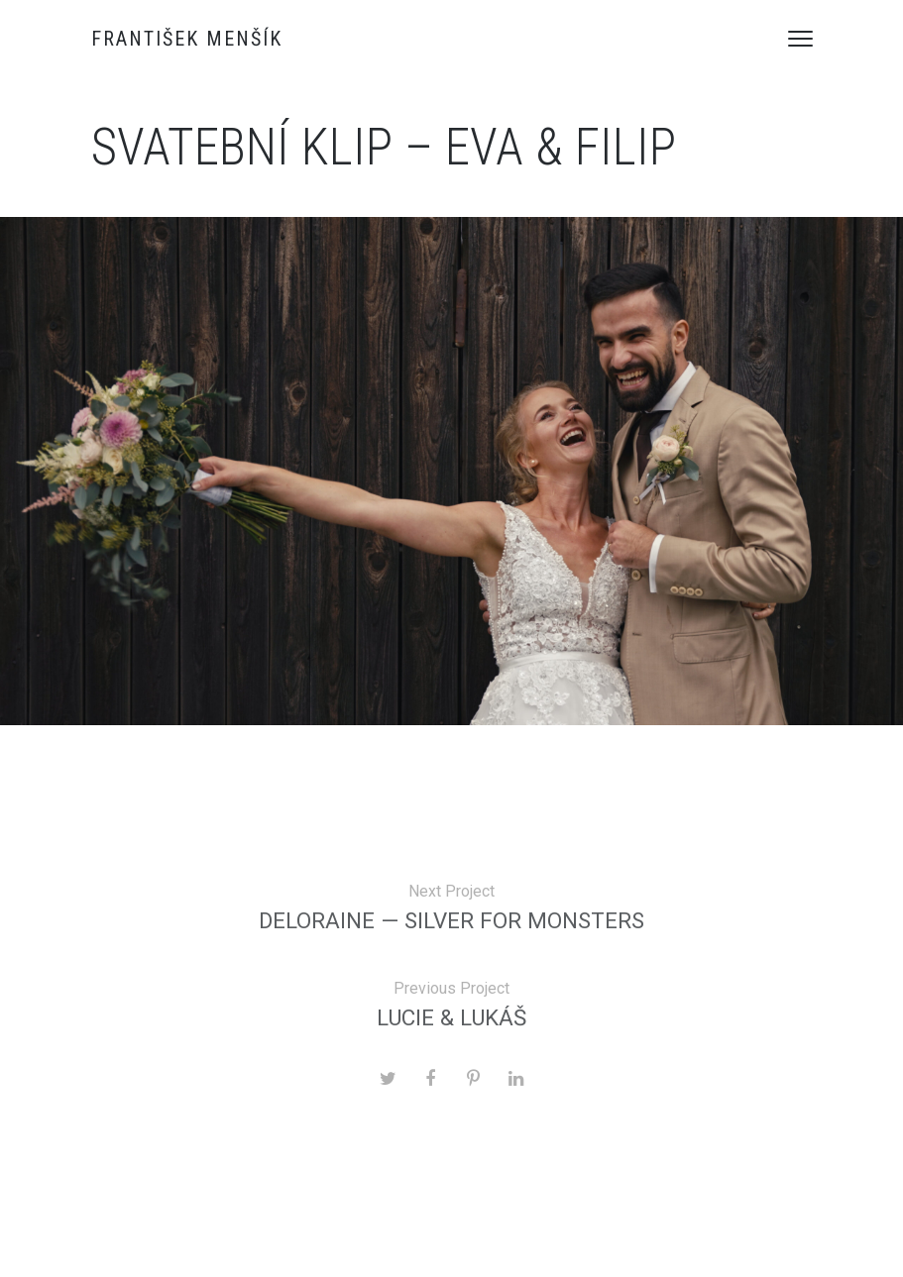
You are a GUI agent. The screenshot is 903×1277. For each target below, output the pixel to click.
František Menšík (186, 39)
